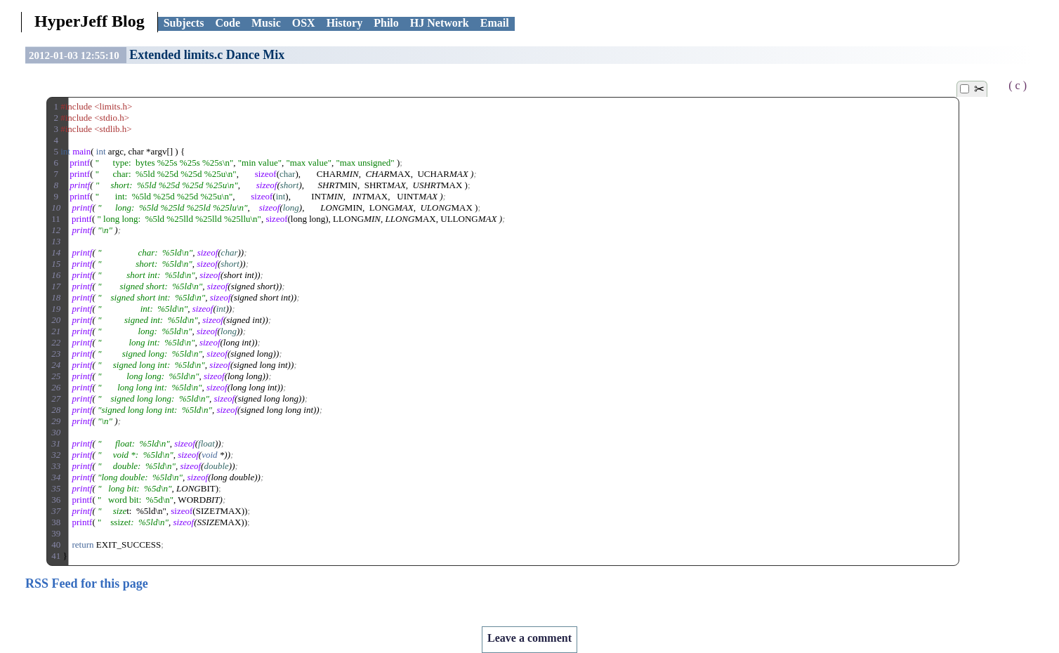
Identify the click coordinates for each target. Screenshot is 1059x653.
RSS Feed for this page (86, 583)
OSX (304, 23)
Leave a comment (529, 638)
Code (227, 23)
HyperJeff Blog (89, 21)
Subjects (184, 23)
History (345, 23)
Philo (386, 23)
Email (495, 23)
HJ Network (439, 23)
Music (266, 23)
